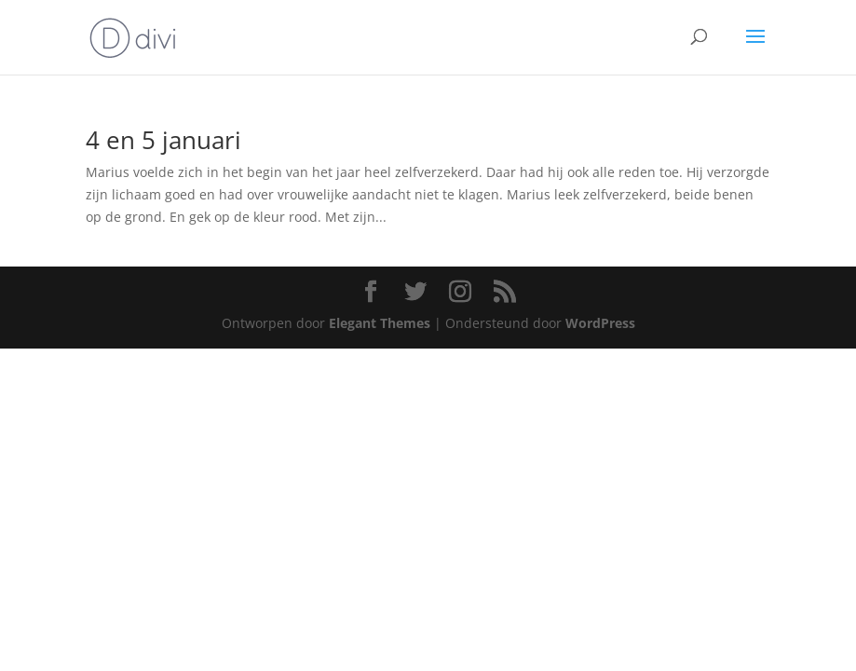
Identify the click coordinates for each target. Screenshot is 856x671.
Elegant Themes (379, 323)
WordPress (600, 323)
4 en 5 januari (163, 140)
